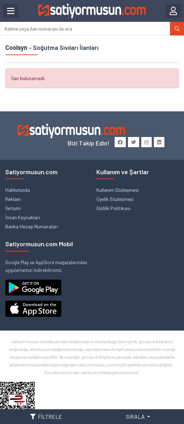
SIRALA (136, 416)
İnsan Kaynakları (22, 217)
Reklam (13, 199)
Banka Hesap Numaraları (31, 226)
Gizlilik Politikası (113, 208)
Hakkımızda (17, 190)
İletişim (13, 208)
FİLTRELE (46, 416)
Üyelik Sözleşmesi (115, 199)
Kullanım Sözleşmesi (117, 190)
